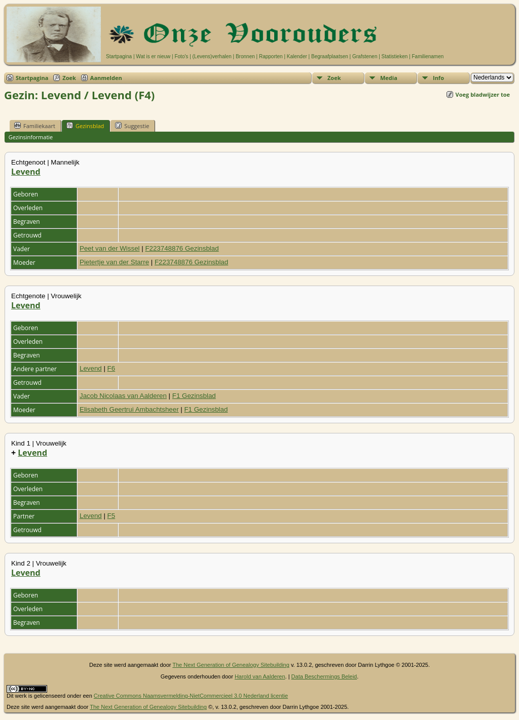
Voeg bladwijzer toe (483, 94)
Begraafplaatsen (329, 56)
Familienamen (427, 56)
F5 (111, 515)
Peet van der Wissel (110, 248)
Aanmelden (106, 78)
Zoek (69, 78)
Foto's (181, 56)
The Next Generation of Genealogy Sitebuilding (230, 665)
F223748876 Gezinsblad (181, 248)
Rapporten (271, 56)
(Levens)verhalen (212, 56)
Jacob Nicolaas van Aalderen (123, 395)
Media (388, 78)
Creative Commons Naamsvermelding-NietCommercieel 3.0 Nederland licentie (191, 696)
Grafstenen (364, 56)
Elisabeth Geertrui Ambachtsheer (129, 409)
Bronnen (245, 56)
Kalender (297, 56)
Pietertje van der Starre (114, 262)
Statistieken (395, 56)
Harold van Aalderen (260, 676)
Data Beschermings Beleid (324, 676)
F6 (111, 368)
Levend (26, 171)
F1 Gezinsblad (194, 395)
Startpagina (119, 56)
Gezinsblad (85, 126)
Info (438, 78)
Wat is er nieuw (153, 56)
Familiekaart (34, 126)
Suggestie (132, 126)
